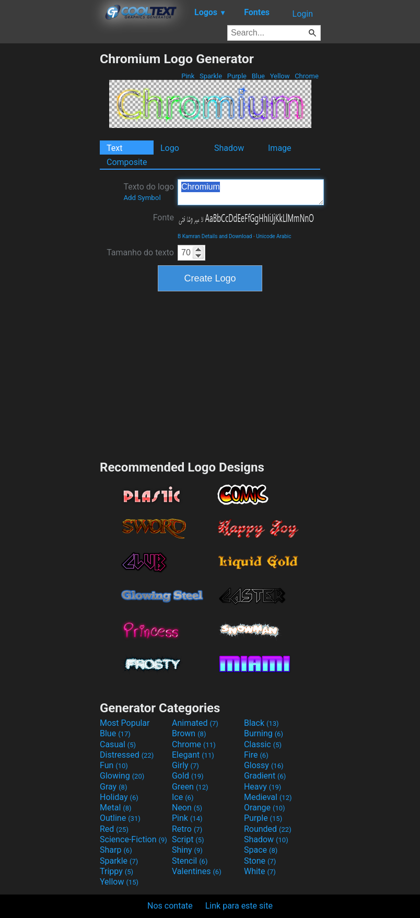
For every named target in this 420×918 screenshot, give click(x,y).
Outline (120, 818)
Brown (189, 733)
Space (260, 850)
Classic (263, 744)
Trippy (116, 871)
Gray (113, 787)
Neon (187, 808)
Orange (264, 808)
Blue (258, 76)
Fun (114, 765)
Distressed (127, 755)
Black (261, 723)
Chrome (306, 76)
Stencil (189, 861)
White (260, 871)
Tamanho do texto (140, 252)
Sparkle (211, 76)
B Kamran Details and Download (215, 236)
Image (279, 148)
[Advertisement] (49, 207)
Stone (260, 861)
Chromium (251, 192)
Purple (237, 76)
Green (190, 787)
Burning (263, 733)
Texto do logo (148, 192)
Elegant (193, 755)
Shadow (229, 148)
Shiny (187, 850)
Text (114, 148)
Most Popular (125, 723)
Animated (195, 723)
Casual (118, 744)
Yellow (279, 76)
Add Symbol (141, 198)
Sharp (116, 850)
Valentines (196, 871)
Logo (169, 148)
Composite (127, 162)
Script (188, 839)
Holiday (119, 797)
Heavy (262, 787)
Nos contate (170, 906)
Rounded (267, 829)
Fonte (163, 217)
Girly (185, 765)
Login (303, 14)
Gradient (265, 776)
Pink (188, 76)
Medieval (268, 797)
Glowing (122, 776)
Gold (188, 776)
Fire (256, 755)
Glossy (264, 765)
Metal (116, 808)
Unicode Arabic (273, 236)
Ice (182, 797)
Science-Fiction (133, 839)
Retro (187, 829)
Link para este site (239, 906)
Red (114, 829)
